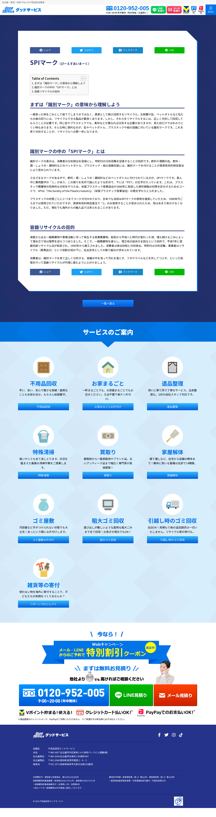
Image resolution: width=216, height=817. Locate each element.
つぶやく (88, 50)
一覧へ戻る (108, 303)
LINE (171, 50)
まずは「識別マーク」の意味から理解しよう (59, 83)
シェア (47, 50)
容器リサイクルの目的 (47, 91)
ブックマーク (130, 50)
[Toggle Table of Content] (82, 78)
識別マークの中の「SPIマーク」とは (55, 87)
